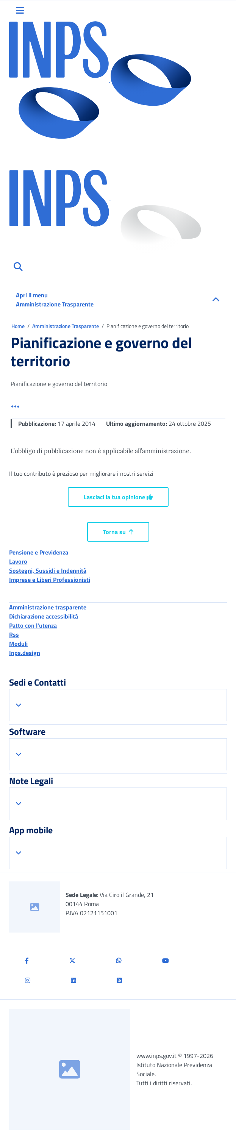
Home (18, 326)
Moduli (18, 643)
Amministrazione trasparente (47, 607)
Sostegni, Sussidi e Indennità (47, 570)
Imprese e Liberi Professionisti (49, 579)
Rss (14, 634)
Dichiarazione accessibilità (43, 616)
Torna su (118, 531)
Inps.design (24, 652)
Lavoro (18, 561)
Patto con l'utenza (33, 625)
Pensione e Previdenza (38, 552)
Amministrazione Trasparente (66, 326)
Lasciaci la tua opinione (118, 497)
